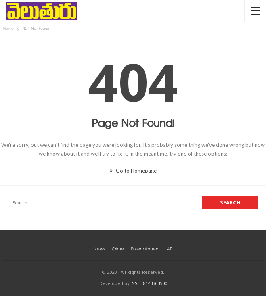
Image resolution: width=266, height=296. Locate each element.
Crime (118, 250)
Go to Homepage (133, 170)
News (99, 250)
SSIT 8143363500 (149, 283)
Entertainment (145, 250)
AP (169, 250)
